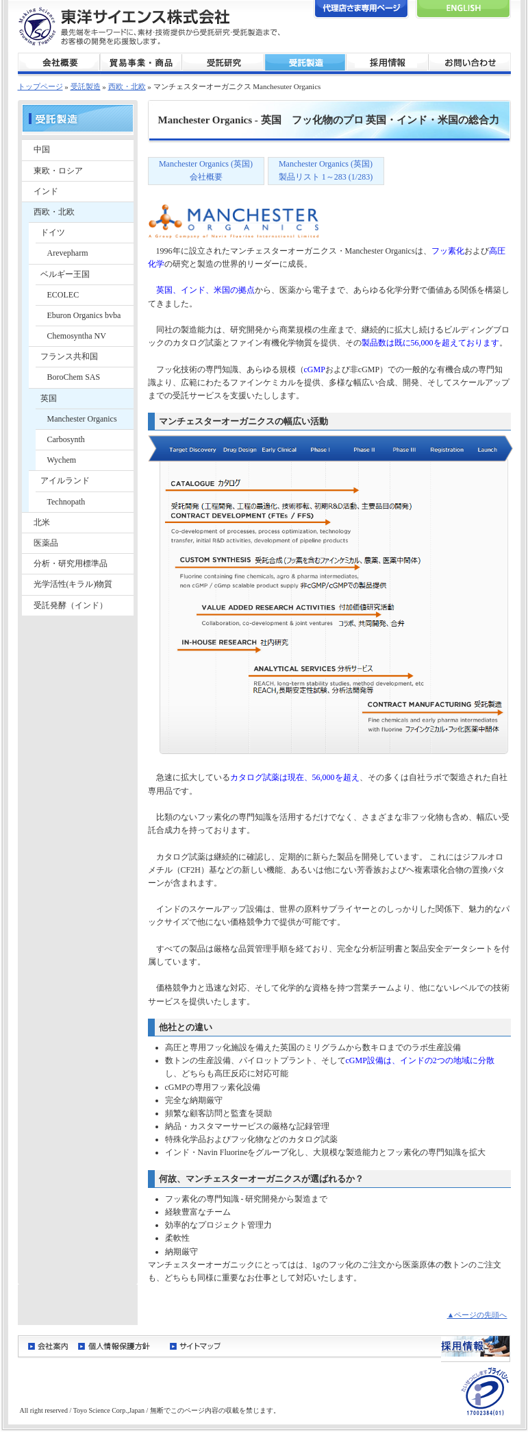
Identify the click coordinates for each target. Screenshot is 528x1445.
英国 (48, 398)
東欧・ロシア (58, 170)
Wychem (62, 460)
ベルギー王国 (65, 274)
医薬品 (46, 543)
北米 (42, 522)
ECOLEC (63, 295)
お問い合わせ (470, 63)
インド (46, 191)
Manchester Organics (82, 419)
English (463, 9)
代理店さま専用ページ (361, 9)
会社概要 (59, 63)
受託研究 (223, 63)
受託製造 (305, 63)
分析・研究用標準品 (71, 563)
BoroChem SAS (74, 377)
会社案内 (48, 1346)
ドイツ (52, 232)
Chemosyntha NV (76, 336)
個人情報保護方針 (119, 1346)
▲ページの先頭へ (477, 1315)
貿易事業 (141, 63)
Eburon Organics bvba (84, 315)
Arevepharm (67, 253)
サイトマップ (195, 1346)
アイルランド (65, 480)
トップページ (40, 86)
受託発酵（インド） (71, 605)
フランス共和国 (69, 356)
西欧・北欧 (54, 212)
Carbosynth (66, 439)
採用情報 (388, 63)
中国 (42, 149)
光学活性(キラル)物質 (73, 584)
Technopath (66, 502)
